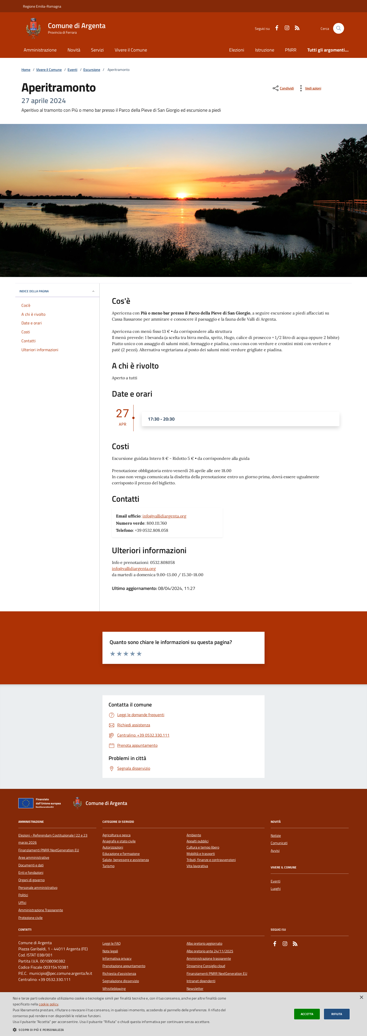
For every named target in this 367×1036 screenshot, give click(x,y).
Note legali (110, 951)
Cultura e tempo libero (203, 847)
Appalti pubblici (197, 841)
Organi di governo (31, 880)
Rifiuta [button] (336, 1014)
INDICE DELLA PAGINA (57, 291)
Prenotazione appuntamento (123, 966)
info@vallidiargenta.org (164, 516)
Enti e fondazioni (30, 872)
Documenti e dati (31, 865)
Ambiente (194, 835)
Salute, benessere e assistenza (125, 860)
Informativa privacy (117, 958)
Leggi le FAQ (111, 943)
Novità (74, 49)
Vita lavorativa (197, 866)
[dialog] (183, 1014)
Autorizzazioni (112, 847)
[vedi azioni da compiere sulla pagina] (309, 88)
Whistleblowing (114, 988)
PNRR (290, 49)
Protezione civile (30, 917)
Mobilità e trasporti (201, 853)
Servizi (97, 49)
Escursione (91, 69)
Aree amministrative (33, 857)
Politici (23, 895)
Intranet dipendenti (201, 981)
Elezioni (236, 49)
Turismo (108, 866)
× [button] (361, 998)
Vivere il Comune (131, 49)
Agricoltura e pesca (116, 835)
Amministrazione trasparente (209, 958)
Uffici (22, 902)
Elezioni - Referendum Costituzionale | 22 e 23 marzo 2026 (52, 838)
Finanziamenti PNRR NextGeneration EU (48, 850)
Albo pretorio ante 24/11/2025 (210, 951)
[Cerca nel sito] (338, 28)
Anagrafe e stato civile (119, 841)
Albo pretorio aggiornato (204, 943)
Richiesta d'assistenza (119, 973)
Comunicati (279, 843)
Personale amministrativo (37, 887)
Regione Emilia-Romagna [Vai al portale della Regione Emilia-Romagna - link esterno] (42, 6)
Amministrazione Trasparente (40, 910)
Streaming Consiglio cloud (206, 966)
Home (25, 69)
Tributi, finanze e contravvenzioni (211, 860)
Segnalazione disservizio (120, 981)
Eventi (72, 69)
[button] (123, 1029)
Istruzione (264, 49)
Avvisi (275, 850)
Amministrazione (40, 49)
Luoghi (276, 888)
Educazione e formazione (121, 853)
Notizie (276, 835)
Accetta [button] (307, 1014)
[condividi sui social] (283, 88)
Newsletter (195, 988)
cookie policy (48, 1004)
